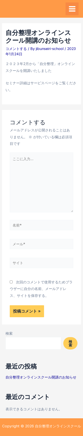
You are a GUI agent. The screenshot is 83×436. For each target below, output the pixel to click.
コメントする (16, 48)
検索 (9, 333)
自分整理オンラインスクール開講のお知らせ (41, 377)
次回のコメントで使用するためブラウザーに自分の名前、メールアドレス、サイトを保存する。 (41, 289)
